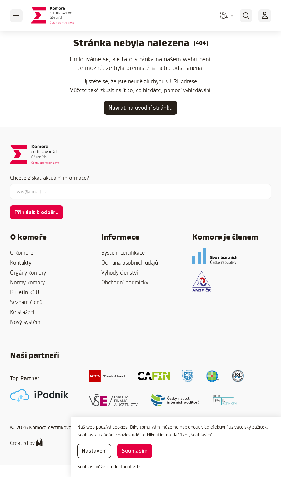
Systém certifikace (123, 252)
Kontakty (20, 262)
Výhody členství (119, 272)
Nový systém (25, 322)
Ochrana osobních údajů (129, 262)
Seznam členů (26, 302)
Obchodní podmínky (124, 282)
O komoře (21, 252)
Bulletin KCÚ (24, 292)
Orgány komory (28, 272)
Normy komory (27, 282)
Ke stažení (22, 312)
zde (136, 466)
